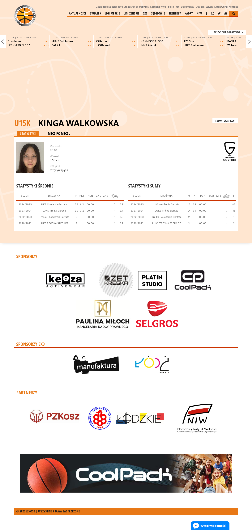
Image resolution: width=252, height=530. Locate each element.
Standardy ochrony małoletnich (141, 7)
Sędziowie (158, 13)
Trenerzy (175, 13)
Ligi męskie (112, 13)
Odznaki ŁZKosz (204, 7)
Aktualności (77, 13)
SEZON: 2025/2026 (225, 120)
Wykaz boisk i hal (169, 7)
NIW (199, 13)
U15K (22, 122)
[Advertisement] (126, 88)
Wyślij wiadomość (213, 526)
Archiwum (221, 7)
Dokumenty (187, 7)
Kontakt (233, 7)
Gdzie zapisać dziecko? (109, 7)
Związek (95, 13)
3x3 (145, 13)
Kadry (189, 13)
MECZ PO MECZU (59, 133)
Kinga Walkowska (78, 123)
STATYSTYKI (28, 133)
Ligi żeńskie (131, 13)
